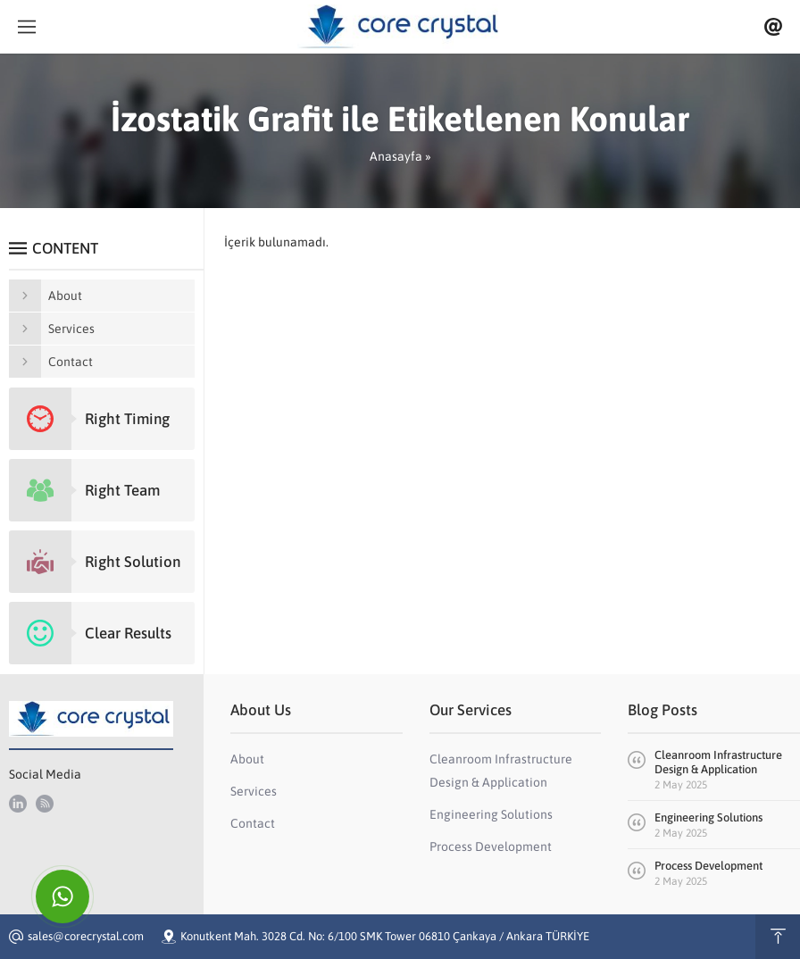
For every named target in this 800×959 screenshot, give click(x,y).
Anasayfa (396, 156)
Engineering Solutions (708, 817)
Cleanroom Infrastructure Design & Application (718, 762)
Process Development (708, 865)
